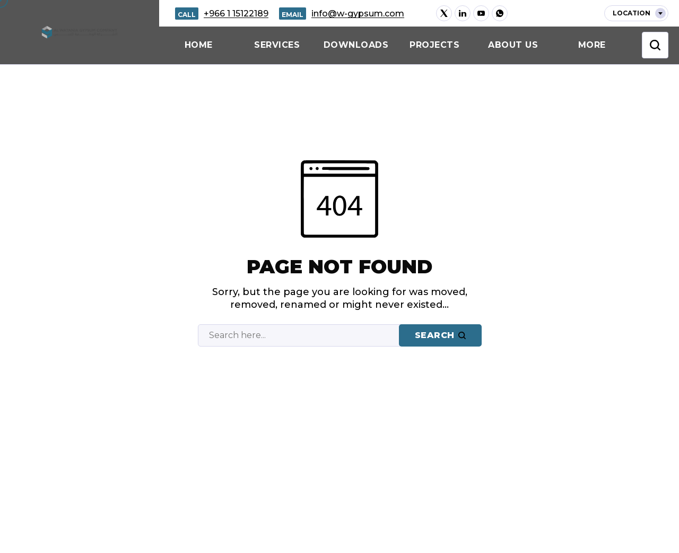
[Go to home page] (79, 32)
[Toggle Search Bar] (655, 45)
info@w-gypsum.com (357, 13)
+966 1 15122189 (236, 13)
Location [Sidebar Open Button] (639, 13)
